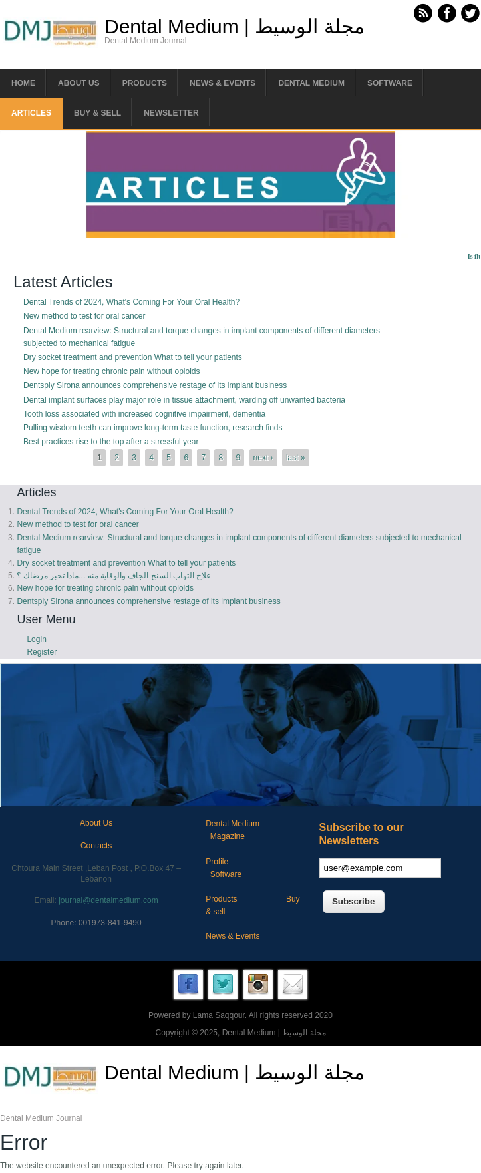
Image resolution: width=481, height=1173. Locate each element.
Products (144, 83)
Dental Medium (311, 83)
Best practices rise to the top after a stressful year (110, 441)
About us (79, 83)
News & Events (222, 83)
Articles (31, 113)
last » (295, 457)
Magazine (227, 836)
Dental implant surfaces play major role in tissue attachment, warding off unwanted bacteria (184, 400)
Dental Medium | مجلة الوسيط (234, 27)
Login (36, 639)
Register (42, 652)
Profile (217, 861)
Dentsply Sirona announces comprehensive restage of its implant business (155, 385)
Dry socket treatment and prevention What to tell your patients (132, 357)
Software (389, 83)
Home (23, 83)
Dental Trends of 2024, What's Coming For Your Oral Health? (131, 302)
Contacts (96, 845)
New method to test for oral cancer (84, 316)
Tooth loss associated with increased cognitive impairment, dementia (144, 414)
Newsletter (171, 113)
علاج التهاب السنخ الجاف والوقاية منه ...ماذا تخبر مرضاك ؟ (114, 575)
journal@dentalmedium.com (108, 900)
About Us (96, 823)
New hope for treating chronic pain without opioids (111, 371)
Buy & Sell (97, 113)
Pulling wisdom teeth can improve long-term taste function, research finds (153, 427)
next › (263, 457)
